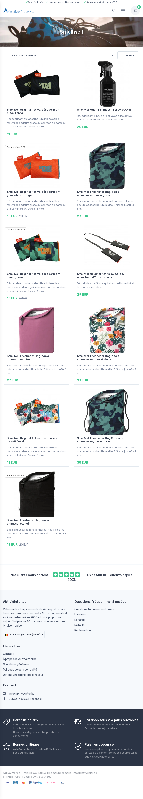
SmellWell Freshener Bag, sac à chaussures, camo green (98, 193)
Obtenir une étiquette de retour (23, 675)
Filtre (127, 55)
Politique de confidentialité (20, 669)
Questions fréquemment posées (95, 609)
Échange (79, 619)
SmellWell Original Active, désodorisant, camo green (34, 275)
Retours (79, 625)
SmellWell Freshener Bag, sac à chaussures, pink (28, 357)
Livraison (80, 614)
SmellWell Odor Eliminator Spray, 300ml (104, 109)
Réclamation (82, 630)
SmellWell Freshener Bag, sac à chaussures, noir (28, 522)
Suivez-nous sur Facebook (22, 699)
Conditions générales (16, 664)
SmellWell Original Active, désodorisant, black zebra (34, 111)
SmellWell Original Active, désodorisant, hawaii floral (34, 440)
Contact (8, 654)
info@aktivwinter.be (18, 693)
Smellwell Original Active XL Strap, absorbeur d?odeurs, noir (100, 275)
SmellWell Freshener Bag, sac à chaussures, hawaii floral (98, 357)
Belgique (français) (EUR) (22, 634)
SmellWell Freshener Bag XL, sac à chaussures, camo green (100, 440)
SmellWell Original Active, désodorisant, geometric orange (34, 193)
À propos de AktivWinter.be (20, 659)
